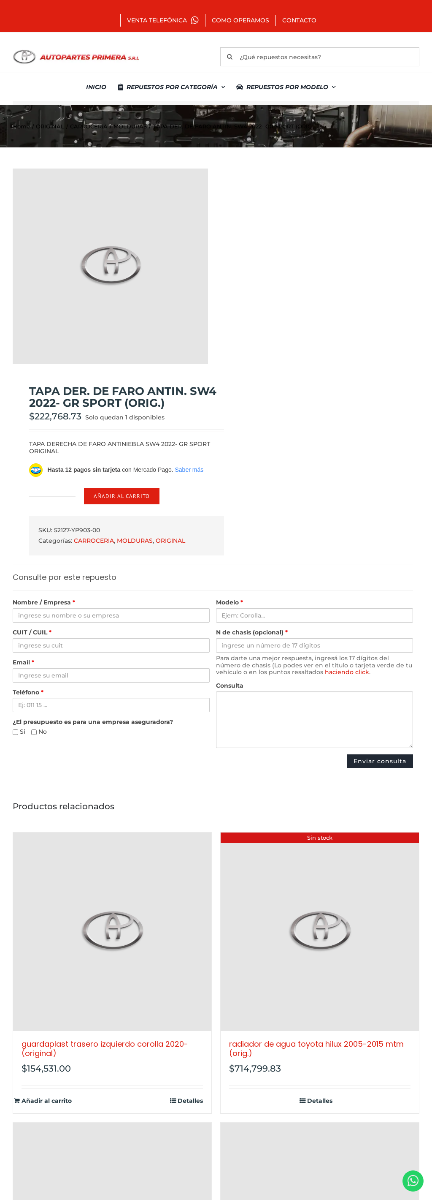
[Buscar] (229, 56)
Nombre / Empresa (44, 602)
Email (23, 662)
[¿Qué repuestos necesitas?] (319, 56)
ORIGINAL (170, 540)
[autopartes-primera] (76, 50)
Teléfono (28, 692)
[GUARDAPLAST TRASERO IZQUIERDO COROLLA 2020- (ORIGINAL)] (112, 932)
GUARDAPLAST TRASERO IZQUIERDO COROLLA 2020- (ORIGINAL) (105, 1049)
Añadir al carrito (122, 496)
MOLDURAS (135, 540)
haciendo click (347, 672)
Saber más (189, 469)
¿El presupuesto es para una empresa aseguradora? (93, 722)
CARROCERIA (94, 540)
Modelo (229, 602)
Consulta (229, 685)
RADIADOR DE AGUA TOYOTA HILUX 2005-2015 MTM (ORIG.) (316, 1049)
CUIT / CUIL (32, 632)
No (39, 731)
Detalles (190, 1101)
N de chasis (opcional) (252, 632)
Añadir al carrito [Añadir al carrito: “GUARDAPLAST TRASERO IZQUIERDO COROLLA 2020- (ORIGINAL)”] (47, 1101)
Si (19, 731)
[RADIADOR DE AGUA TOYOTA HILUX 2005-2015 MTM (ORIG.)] (320, 932)
